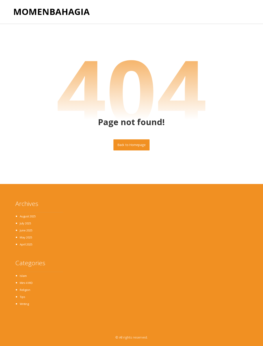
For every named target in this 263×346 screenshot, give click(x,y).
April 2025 (26, 244)
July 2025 (25, 223)
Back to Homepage (131, 145)
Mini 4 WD (26, 283)
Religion (25, 290)
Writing (24, 304)
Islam (23, 276)
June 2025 (26, 230)
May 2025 (26, 237)
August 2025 (28, 216)
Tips (22, 297)
